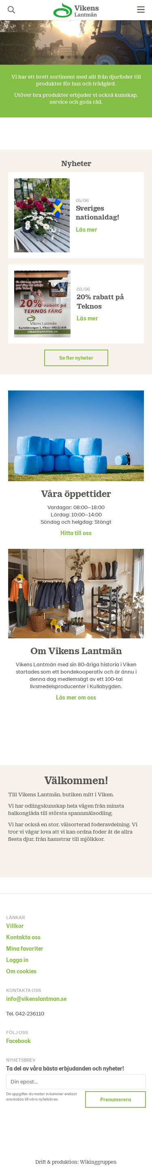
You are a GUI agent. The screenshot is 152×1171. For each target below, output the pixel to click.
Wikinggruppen (98, 1161)
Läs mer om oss (76, 697)
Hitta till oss (76, 532)
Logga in (17, 959)
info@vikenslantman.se (36, 998)
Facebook (18, 1040)
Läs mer (86, 229)
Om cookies (21, 971)
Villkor (15, 925)
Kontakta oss (23, 937)
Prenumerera (115, 1099)
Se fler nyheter (76, 357)
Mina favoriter (24, 948)
